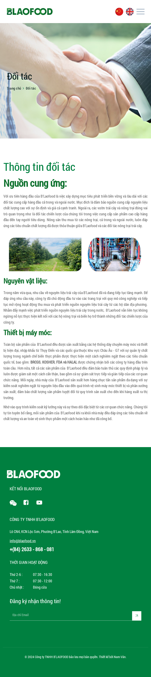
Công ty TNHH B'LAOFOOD (51, 657)
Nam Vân (120, 657)
